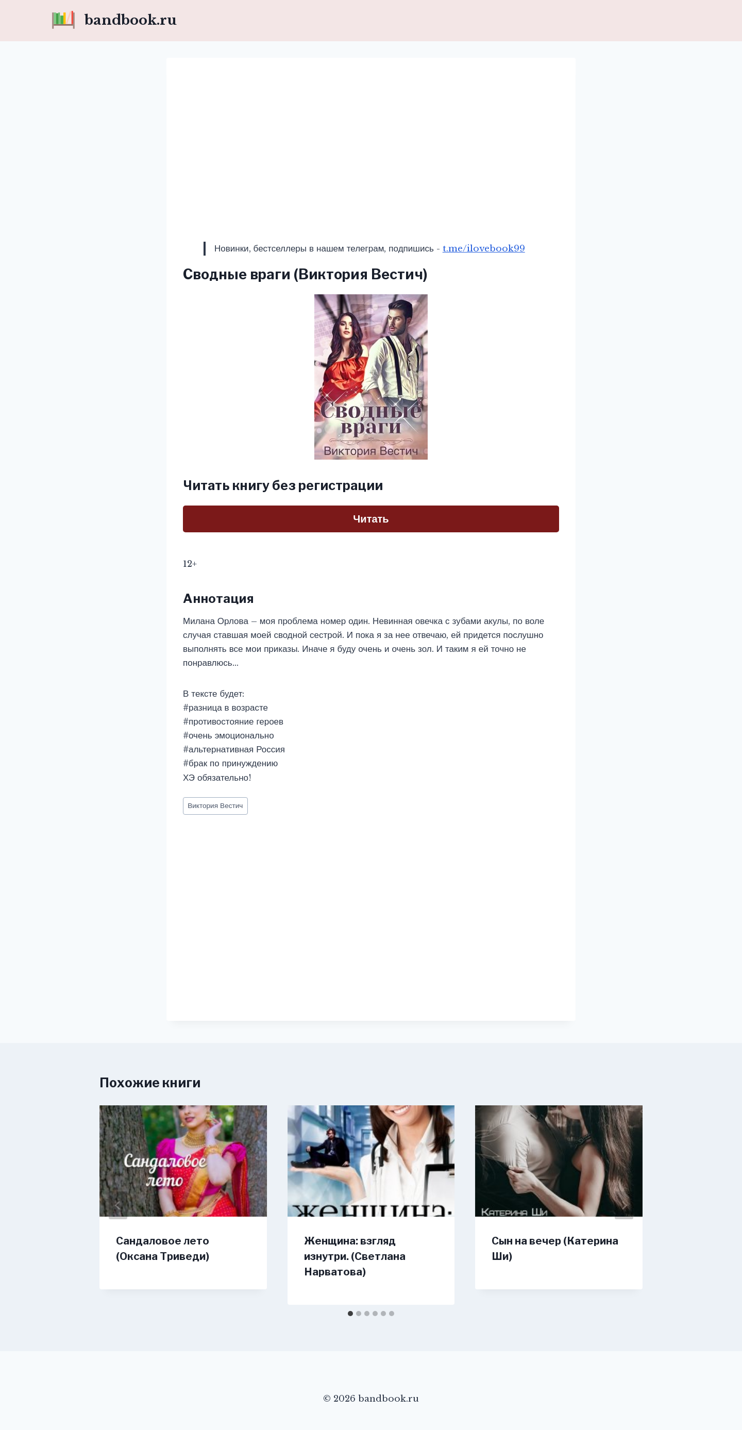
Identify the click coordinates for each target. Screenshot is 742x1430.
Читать (371, 519)
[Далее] (624, 1205)
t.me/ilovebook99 (484, 248)
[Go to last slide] (118, 1205)
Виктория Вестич (215, 805)
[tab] (350, 1313)
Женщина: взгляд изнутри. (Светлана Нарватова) (355, 1256)
